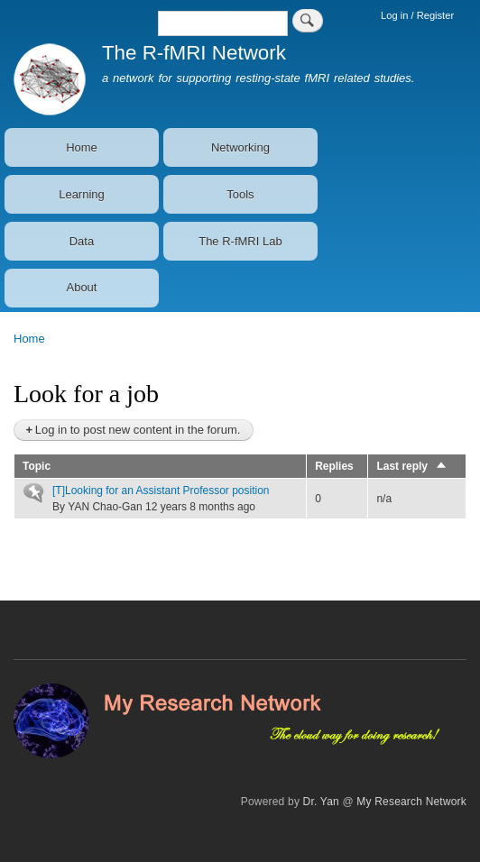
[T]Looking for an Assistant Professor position (160, 490)
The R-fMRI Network (194, 52)
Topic (37, 466)
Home (81, 147)
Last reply (412, 466)
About (81, 287)
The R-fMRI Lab (240, 241)
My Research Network (411, 801)
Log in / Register (417, 15)
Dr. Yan (321, 801)
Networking (240, 147)
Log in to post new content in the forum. (138, 429)
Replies (334, 466)
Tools (240, 194)
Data (81, 241)
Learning (82, 194)
